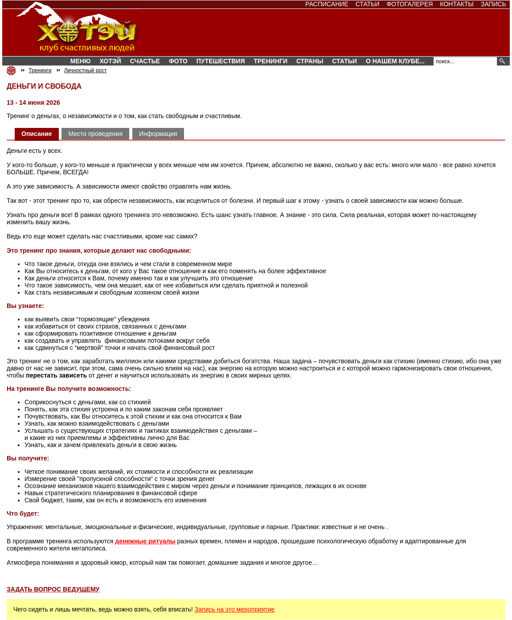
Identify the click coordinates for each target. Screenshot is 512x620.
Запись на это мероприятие (235, 609)
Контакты (457, 4)
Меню (80, 61)
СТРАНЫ (309, 61)
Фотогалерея (409, 4)
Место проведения (95, 133)
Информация (158, 133)
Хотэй (110, 61)
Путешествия (221, 61)
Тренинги (270, 61)
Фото (178, 61)
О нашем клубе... (395, 61)
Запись (493, 4)
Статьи (368, 4)
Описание (36, 133)
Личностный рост (85, 70)
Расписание (326, 4)
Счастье (145, 61)
